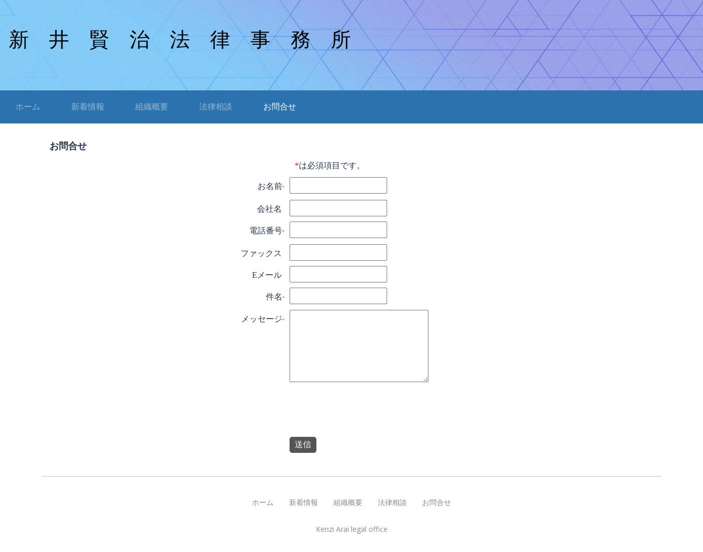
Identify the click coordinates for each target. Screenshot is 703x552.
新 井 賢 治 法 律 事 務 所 (180, 39)
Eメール (267, 275)
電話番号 (265, 230)
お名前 (270, 186)
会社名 (269, 208)
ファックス (261, 253)
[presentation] (367, 411)
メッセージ (261, 318)
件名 (274, 296)
